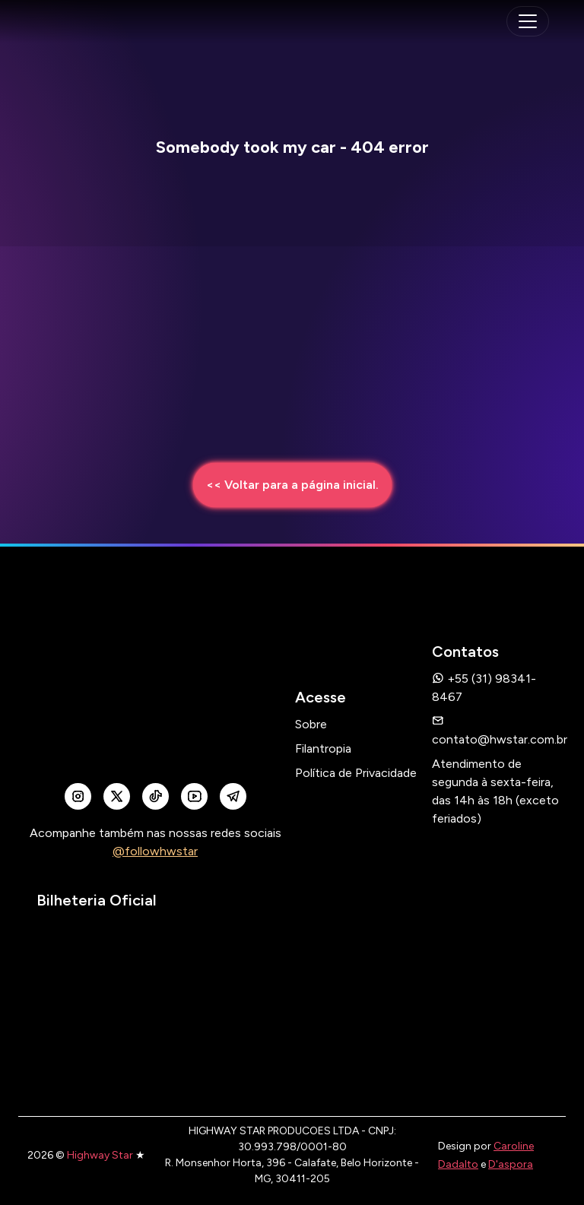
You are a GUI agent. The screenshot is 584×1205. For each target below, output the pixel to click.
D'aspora (510, 1164)
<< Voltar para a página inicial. (292, 484)
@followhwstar (155, 851)
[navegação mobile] (527, 21)
